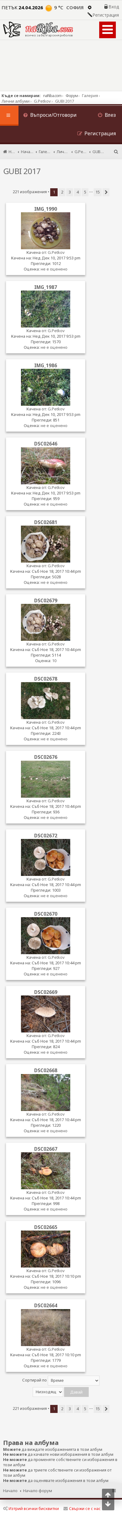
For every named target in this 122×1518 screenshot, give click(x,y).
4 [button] (77, 192)
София (75, 7)
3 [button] (70, 192)
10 (54, 660)
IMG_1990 (45, 209)
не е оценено (54, 269)
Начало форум (37, 1490)
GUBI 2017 (22, 171)
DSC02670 (45, 914)
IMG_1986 (45, 365)
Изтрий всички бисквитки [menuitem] (31, 1508)
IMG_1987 (45, 287)
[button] (106, 192)
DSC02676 (45, 757)
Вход (113, 6)
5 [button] (85, 192)
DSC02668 (45, 1070)
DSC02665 (45, 1227)
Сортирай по (61, 1381)
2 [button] (62, 192)
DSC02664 (45, 1305)
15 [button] (98, 192)
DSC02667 (45, 1149)
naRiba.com (52, 95)
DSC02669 (45, 992)
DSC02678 (45, 679)
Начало (10, 1490)
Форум (72, 95)
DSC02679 (45, 600)
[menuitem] (49, 116)
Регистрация (105, 15)
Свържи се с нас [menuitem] (82, 1508)
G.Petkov (56, 252)
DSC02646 (45, 444)
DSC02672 (45, 835)
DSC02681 (45, 522)
